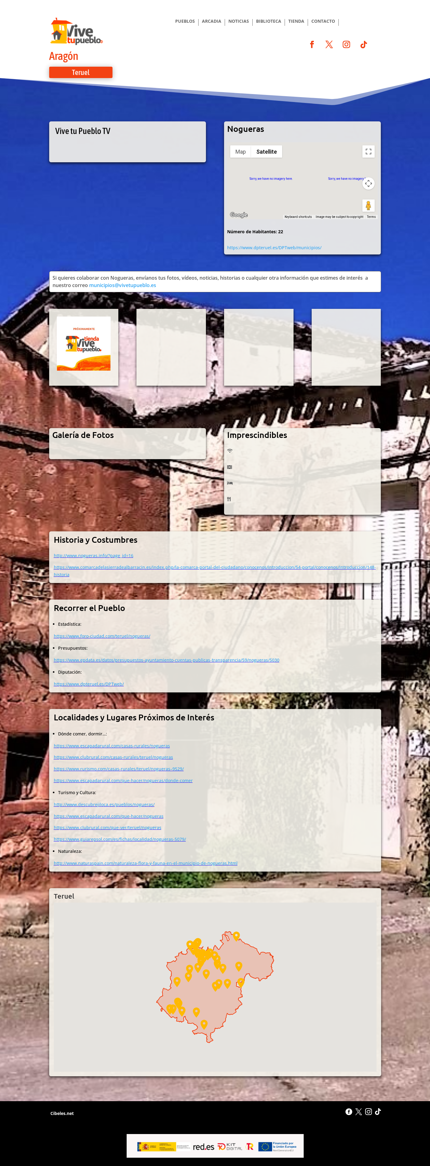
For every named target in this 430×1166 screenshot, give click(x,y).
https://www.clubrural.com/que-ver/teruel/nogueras (107, 827)
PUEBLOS (185, 21)
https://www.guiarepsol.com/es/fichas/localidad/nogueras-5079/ (120, 839)
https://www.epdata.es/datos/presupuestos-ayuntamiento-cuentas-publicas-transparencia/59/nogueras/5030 (166, 660)
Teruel (80, 72)
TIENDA (296, 21)
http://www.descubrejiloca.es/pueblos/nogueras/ (104, 804)
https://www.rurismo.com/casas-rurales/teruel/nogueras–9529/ (119, 769)
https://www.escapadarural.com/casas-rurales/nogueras (112, 746)
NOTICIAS (238, 21)
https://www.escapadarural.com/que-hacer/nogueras (109, 816)
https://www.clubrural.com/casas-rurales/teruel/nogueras (113, 757)
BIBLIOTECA (268, 21)
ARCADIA (211, 21)
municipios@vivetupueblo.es (122, 285)
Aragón (63, 55)
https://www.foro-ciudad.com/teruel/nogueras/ (102, 636)
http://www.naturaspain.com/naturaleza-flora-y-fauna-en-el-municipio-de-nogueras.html (146, 863)
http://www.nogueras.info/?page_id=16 (93, 555)
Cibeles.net (61, 1113)
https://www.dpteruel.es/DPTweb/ (89, 684)
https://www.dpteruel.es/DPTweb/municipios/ (274, 247)
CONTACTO (323, 21)
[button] (223, 968)
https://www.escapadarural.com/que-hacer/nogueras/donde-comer (123, 780)
